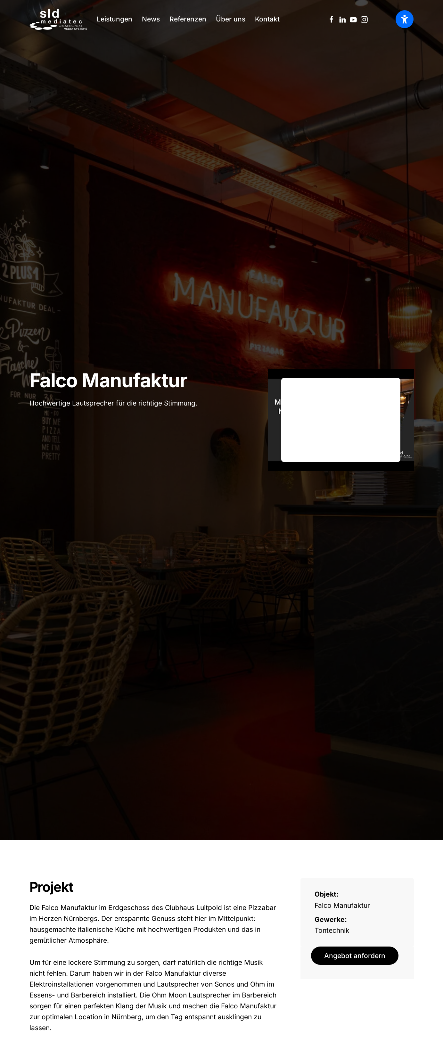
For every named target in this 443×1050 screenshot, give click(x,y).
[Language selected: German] (387, 19)
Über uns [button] (230, 19)
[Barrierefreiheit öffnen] (405, 19)
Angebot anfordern (354, 956)
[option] (387, 19)
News (151, 19)
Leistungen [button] (114, 19)
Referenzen (187, 19)
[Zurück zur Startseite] (58, 19)
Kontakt (267, 19)
